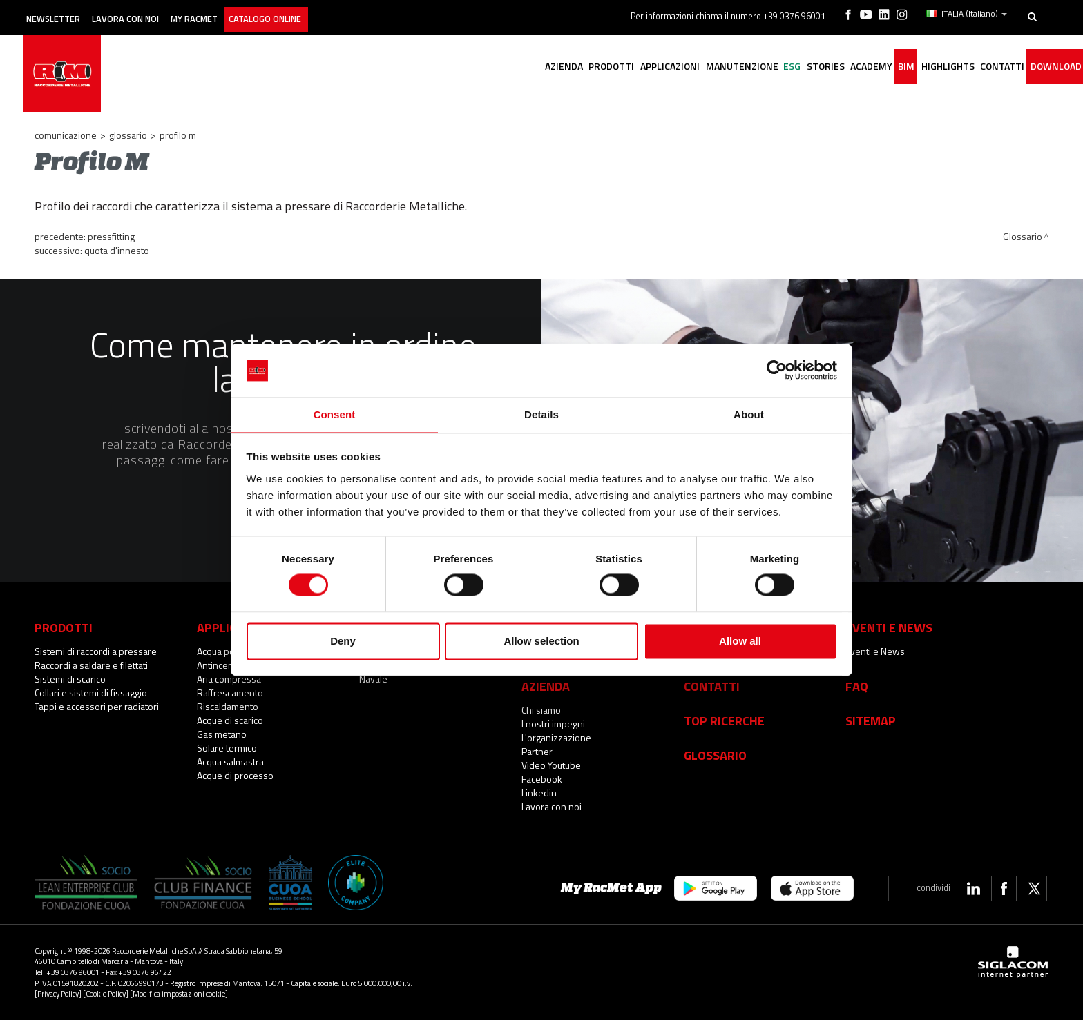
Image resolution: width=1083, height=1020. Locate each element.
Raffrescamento (230, 692)
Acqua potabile (227, 651)
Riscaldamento (227, 706)
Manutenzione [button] (680, 67)
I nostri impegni (553, 723)
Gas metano (222, 734)
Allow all (740, 641)
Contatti (712, 686)
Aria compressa (229, 678)
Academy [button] (835, 67)
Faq (856, 686)
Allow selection (541, 641)
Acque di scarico (230, 720)
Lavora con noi (151, 12)
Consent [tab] (335, 414)
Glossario (128, 135)
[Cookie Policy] (105, 993)
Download (1050, 67)
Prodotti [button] (534, 67)
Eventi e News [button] (888, 627)
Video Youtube (551, 765)
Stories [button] (781, 67)
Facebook (541, 779)
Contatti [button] (989, 67)
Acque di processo (235, 775)
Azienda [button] (479, 67)
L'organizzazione (556, 737)
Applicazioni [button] (601, 67)
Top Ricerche (724, 720)
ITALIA (968, 12)
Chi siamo (541, 710)
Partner (537, 751)
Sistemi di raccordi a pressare (96, 651)
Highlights (926, 67)
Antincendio (222, 665)
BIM (878, 67)
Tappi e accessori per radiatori (97, 706)
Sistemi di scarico (70, 678)
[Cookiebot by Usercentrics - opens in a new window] (776, 370)
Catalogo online (317, 12)
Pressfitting (111, 236)
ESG (739, 67)
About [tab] (749, 414)
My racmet (232, 12)
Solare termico (227, 748)
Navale (373, 678)
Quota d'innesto (116, 250)
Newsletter (66, 12)
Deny (343, 641)
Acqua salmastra (230, 761)
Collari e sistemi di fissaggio (91, 692)
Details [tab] (541, 414)
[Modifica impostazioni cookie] (179, 993)
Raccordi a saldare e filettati (91, 665)
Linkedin (539, 792)
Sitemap (870, 720)
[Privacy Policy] (58, 993)
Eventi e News (875, 651)
